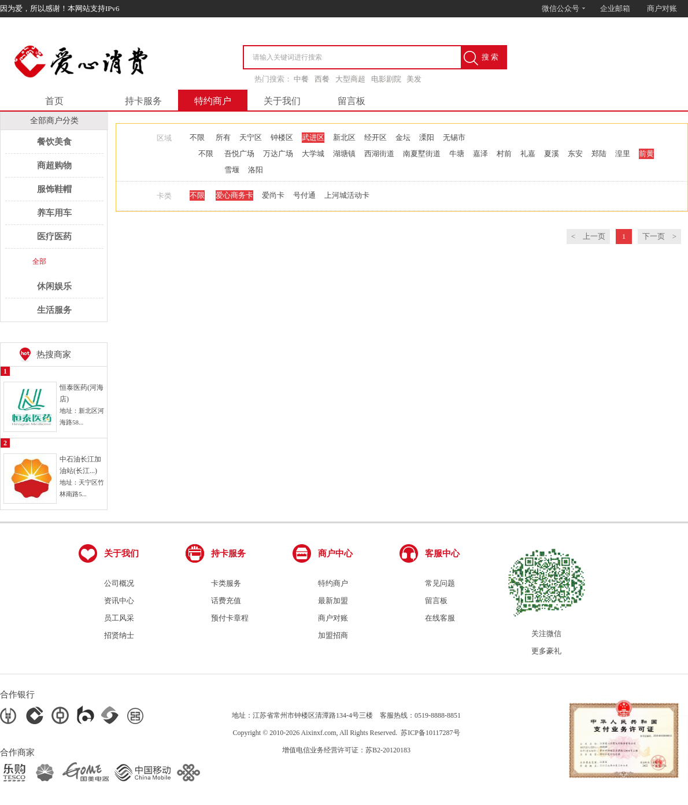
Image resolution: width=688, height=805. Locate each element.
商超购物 (54, 165)
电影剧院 (386, 79)
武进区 (313, 137)
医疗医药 (54, 236)
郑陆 (598, 153)
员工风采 (119, 618)
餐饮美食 (54, 141)
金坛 (402, 137)
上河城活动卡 (346, 195)
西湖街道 (379, 153)
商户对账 (662, 8)
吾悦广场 (239, 153)
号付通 (304, 195)
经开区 (375, 137)
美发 (413, 79)
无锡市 (454, 137)
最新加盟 (333, 600)
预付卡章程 (230, 618)
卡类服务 (226, 583)
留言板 (351, 101)
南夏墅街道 (422, 153)
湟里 (622, 153)
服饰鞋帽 (54, 189)
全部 (39, 261)
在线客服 (440, 618)
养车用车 (54, 212)
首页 (54, 101)
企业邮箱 (615, 8)
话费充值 (226, 600)
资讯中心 (119, 600)
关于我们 (282, 101)
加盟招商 (333, 635)
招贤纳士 (119, 635)
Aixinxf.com (318, 733)
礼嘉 (527, 153)
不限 (197, 137)
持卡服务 (143, 101)
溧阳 (426, 137)
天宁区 (250, 137)
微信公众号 (564, 8)
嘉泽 (480, 153)
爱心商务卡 (234, 195)
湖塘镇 (344, 153)
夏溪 (551, 153)
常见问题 (440, 583)
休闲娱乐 (54, 286)
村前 (504, 153)
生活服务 (54, 310)
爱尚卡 (273, 195)
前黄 (646, 153)
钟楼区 (282, 137)
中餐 (301, 79)
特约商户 (212, 101)
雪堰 (231, 169)
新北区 (344, 137)
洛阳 (255, 169)
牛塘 (456, 153)
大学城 (313, 153)
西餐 (322, 79)
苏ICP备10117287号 (430, 733)
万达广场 (278, 153)
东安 (575, 153)
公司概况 (119, 583)
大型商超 (350, 79)
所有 (223, 137)
